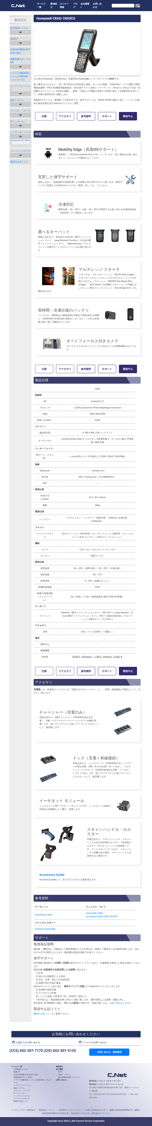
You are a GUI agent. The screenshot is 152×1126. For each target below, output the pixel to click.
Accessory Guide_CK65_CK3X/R (102, 916)
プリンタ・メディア (20, 110)
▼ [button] (81, 7)
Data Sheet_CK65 (43, 914)
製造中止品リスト (19, 161)
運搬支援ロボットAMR (20, 61)
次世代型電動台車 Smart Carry (20, 51)
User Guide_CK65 (94, 913)
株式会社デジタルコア (80, 1113)
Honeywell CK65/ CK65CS (20, 141)
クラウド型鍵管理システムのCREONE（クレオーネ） (20, 76)
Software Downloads (45, 929)
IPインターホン (18, 121)
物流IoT (14, 38)
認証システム (17, 100)
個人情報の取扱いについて (69, 1077)
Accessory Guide (51, 875)
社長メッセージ (64, 1075)
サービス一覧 (41, 5)
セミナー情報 (64, 5)
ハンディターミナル (20, 132)
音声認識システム (19, 28)
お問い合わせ (97, 5)
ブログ (75, 5)
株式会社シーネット (47, 1110)
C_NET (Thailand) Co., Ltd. (95, 1110)
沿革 (60, 1072)
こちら (99, 185)
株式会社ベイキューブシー (70, 1110)
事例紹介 (53, 5)
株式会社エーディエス (101, 1113)
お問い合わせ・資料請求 (109, 1052)
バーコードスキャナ (20, 151)
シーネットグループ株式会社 (23, 1110)
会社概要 (85, 4)
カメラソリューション (20, 88)
